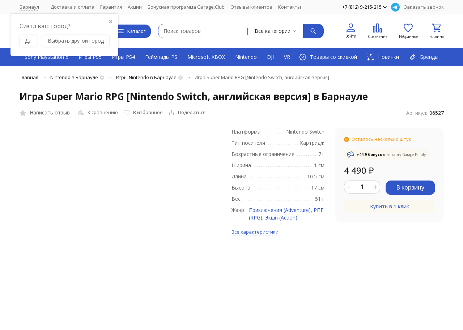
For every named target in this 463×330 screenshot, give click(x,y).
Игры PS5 (90, 56)
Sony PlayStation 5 (46, 56)
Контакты (289, 7)
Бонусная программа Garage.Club (186, 7)
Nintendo (246, 56)
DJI (270, 56)
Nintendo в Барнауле (74, 77)
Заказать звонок (424, 7)
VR (287, 56)
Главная (29, 77)
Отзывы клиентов (251, 7)
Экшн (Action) (281, 217)
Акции (135, 7)
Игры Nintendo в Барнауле (146, 77)
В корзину (410, 187)
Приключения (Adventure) (280, 210)
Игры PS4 (123, 56)
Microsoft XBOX (206, 56)
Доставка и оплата (72, 7)
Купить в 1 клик (389, 206)
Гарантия (111, 7)
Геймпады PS (161, 56)
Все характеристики (255, 232)
